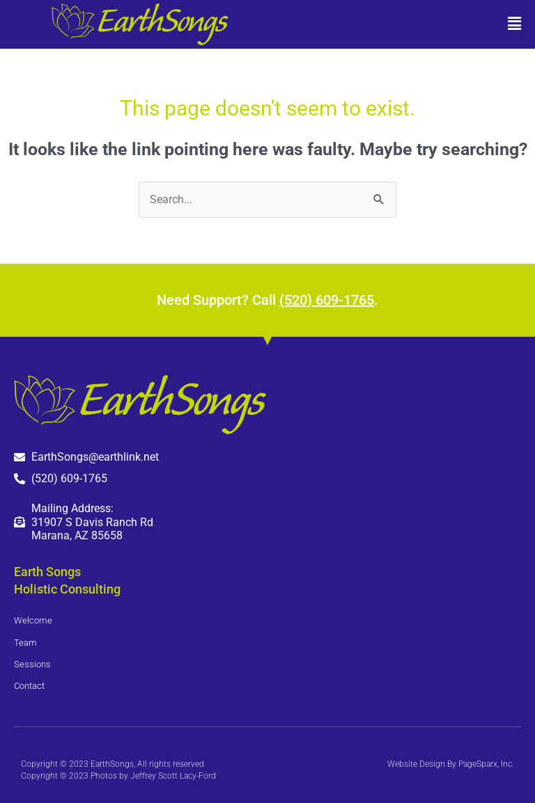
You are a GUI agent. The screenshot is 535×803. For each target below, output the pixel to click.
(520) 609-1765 (326, 300)
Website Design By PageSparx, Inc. (450, 764)
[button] (401, 24)
